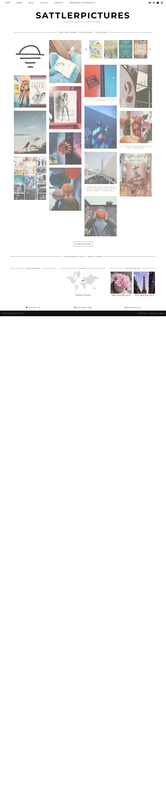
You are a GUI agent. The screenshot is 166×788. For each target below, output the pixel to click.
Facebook (133, 307)
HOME (7, 3)
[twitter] (150, 2)
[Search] (162, 2)
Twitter (33, 307)
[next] (150, 49)
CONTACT (58, 3)
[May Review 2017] (121, 283)
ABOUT (19, 3)
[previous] (86, 49)
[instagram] (154, 2)
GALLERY (44, 3)
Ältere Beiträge (83, 244)
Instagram (83, 307)
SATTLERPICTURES (83, 15)
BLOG (31, 3)
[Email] (158, 2)
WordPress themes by (151, 313)
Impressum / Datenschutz (82, 3)
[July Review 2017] (144, 283)
